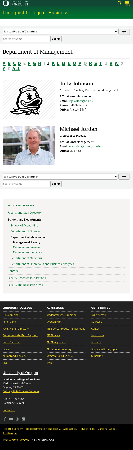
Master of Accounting (59, 349)
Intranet (96, 342)
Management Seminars (27, 252)
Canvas (95, 329)
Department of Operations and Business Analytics (42, 264)
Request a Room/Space (105, 349)
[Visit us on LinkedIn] (23, 419)
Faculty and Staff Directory (25, 213)
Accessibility (70, 429)
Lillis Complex (11, 315)
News (6, 349)
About (113, 429)
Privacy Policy (87, 429)
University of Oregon (20, 373)
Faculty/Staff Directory (16, 329)
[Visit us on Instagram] (17, 419)
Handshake (97, 335)
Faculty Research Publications (27, 278)
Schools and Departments (24, 220)
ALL (16, 68)
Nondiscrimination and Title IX (43, 429)
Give (5, 363)
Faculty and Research (21, 205)
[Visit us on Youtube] (11, 419)
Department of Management (29, 237)
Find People (10, 433)
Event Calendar (11, 342)
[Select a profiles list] (60, 32)
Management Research (27, 247)
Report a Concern (13, 429)
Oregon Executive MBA (60, 356)
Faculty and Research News (25, 285)
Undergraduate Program (61, 315)
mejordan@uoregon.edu (85, 146)
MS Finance (53, 335)
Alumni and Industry (14, 356)
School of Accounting (24, 225)
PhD (49, 363)
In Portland (9, 322)
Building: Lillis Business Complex (21, 391)
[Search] (119, 3)
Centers (13, 271)
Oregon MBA (54, 322)
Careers (102, 429)
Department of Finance (25, 231)
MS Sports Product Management (66, 329)
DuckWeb (96, 322)
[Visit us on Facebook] (5, 419)
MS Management (56, 342)
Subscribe (97, 356)
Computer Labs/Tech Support (20, 335)
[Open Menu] (127, 3)
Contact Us (9, 410)
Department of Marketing (26, 258)
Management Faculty (26, 242)
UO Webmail (98, 315)
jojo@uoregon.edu (81, 101)
